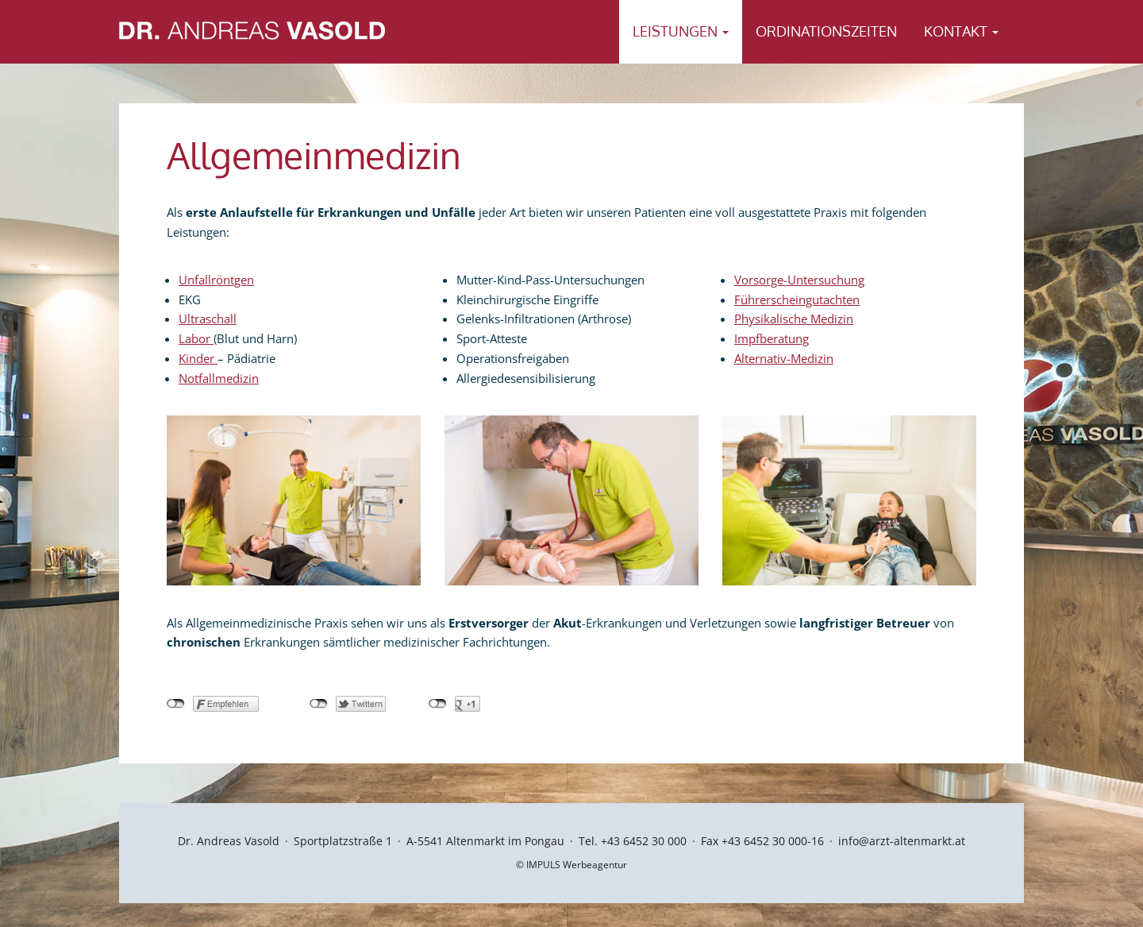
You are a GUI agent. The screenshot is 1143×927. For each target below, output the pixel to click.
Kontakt (961, 31)
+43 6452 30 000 (644, 840)
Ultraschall (208, 318)
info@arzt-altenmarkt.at (901, 840)
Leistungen (681, 31)
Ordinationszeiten (826, 31)
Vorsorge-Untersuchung (799, 280)
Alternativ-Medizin (783, 358)
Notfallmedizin (219, 378)
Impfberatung (771, 338)
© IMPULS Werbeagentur (571, 864)
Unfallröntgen (216, 280)
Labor (196, 338)
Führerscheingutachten (797, 299)
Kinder (198, 358)
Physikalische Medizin (793, 318)
